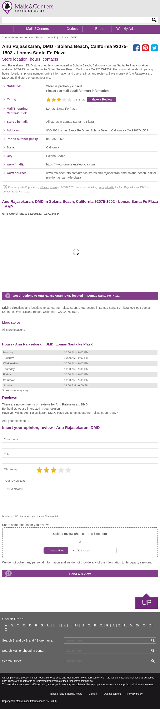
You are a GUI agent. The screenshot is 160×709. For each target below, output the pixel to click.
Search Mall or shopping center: (23, 650)
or (80, 542)
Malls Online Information (29, 701)
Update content (112, 693)
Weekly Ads (125, 29)
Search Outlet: (12, 661)
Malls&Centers (37, 29)
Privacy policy (135, 693)
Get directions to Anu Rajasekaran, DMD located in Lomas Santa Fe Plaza (66, 295)
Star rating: (11, 469)
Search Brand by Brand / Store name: (27, 640)
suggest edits (106, 187)
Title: (7, 454)
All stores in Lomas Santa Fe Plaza (70, 121)
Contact (93, 693)
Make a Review (101, 99)
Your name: (11, 439)
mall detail (70, 90)
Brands (100, 29)
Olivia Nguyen (48, 187)
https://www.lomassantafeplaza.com (70, 164)
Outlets (72, 29)
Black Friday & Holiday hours (66, 693)
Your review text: (15, 480)
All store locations (13, 329)
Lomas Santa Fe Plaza (61, 108)
